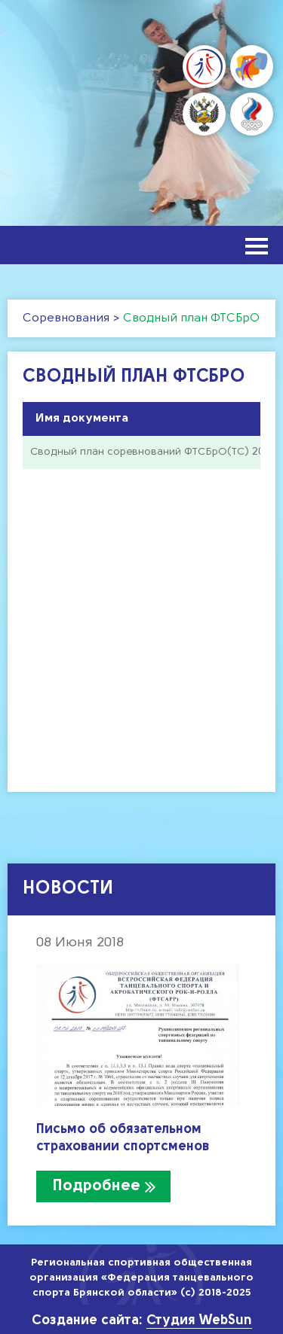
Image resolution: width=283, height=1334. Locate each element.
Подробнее (96, 1186)
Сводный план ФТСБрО (191, 318)
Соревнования (66, 318)
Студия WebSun (199, 1321)
